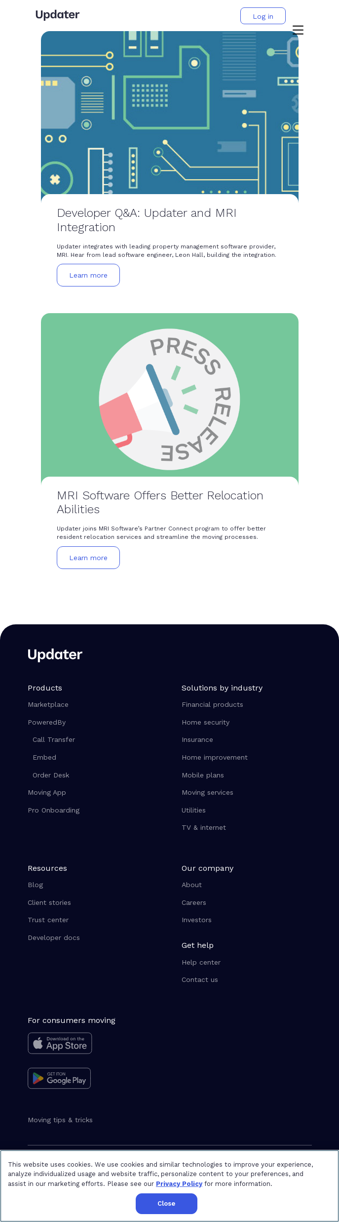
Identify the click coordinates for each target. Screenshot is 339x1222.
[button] (298, 31)
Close (166, 1203)
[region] (169, 1186)
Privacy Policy (179, 1183)
